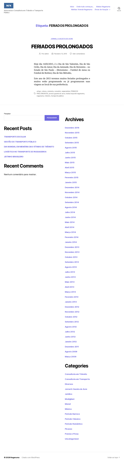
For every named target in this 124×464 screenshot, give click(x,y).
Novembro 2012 (72, 313)
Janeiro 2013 (71, 303)
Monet (68, 405)
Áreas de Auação (101, 10)
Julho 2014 (70, 213)
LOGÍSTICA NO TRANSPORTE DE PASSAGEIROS (26, 152)
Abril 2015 (70, 168)
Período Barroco (73, 415)
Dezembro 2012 (72, 308)
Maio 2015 (70, 163)
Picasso (68, 430)
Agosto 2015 (71, 148)
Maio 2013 (70, 283)
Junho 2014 (70, 218)
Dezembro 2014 (72, 188)
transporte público (57, 97)
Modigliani (70, 400)
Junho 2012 (70, 337)
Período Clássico (73, 420)
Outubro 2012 (71, 318)
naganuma (40, 97)
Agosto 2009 (71, 352)
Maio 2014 (70, 223)
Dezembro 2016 (72, 128)
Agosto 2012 (71, 328)
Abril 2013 (70, 288)
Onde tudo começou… (85, 7)
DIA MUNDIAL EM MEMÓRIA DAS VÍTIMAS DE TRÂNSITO (30, 147)
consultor (57, 92)
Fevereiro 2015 (72, 178)
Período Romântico (74, 425)
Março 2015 (70, 173)
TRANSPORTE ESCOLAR (15, 138)
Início (72, 7)
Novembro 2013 (72, 253)
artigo (39, 92)
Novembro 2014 (72, 193)
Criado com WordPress (31, 459)
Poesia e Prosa (72, 435)
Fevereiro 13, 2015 (60, 55)
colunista (50, 92)
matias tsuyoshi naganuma (75, 95)
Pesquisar (7, 115)
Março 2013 (70, 293)
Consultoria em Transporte (78, 380)
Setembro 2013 (72, 263)
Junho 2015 (70, 158)
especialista (66, 92)
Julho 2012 (70, 333)
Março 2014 (70, 233)
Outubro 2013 (71, 258)
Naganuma (15, 459)
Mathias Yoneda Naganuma (81, 10)
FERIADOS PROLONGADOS (62, 47)
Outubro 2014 (71, 198)
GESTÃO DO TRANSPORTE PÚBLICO (21, 142)
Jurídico (69, 395)
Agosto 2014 (71, 208)
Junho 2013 (70, 278)
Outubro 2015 (71, 138)
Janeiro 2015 (71, 183)
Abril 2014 (70, 228)
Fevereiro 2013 (72, 298)
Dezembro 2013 (72, 248)
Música (68, 410)
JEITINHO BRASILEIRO (14, 157)
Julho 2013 (70, 273)
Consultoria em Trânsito (76, 375)
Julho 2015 (70, 153)
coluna (44, 92)
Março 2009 (71, 357)
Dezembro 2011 (72, 347)
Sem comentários (79, 55)
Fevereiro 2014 (72, 238)
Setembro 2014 (72, 203)
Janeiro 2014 (71, 243)
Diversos (69, 385)
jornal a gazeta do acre (57, 95)
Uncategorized (72, 440)
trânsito (47, 97)
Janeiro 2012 (71, 342)
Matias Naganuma (103, 7)
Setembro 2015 (72, 143)
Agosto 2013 (71, 268)
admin (46, 55)
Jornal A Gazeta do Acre (62, 40)
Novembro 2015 (72, 133)
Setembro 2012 (72, 323)
